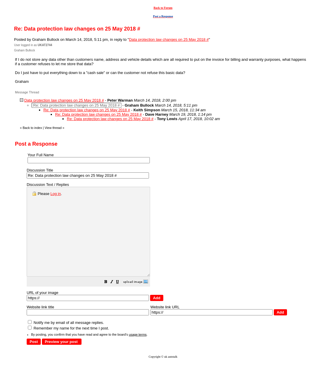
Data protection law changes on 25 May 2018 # (169, 39)
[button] (120, 300)
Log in (55, 193)
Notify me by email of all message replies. (66, 340)
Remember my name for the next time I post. (68, 346)
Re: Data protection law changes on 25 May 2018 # (86, 110)
